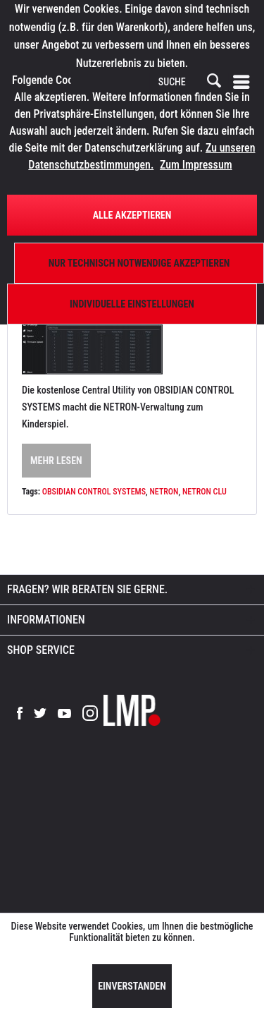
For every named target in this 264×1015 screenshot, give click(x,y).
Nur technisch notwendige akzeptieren (139, 263)
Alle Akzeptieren (132, 215)
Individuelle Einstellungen (132, 304)
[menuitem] (244, 81)
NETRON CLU (204, 492)
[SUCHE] (188, 82)
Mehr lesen (56, 460)
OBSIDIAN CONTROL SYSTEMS (94, 492)
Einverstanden (132, 986)
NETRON (163, 492)
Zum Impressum (196, 164)
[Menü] (244, 81)
